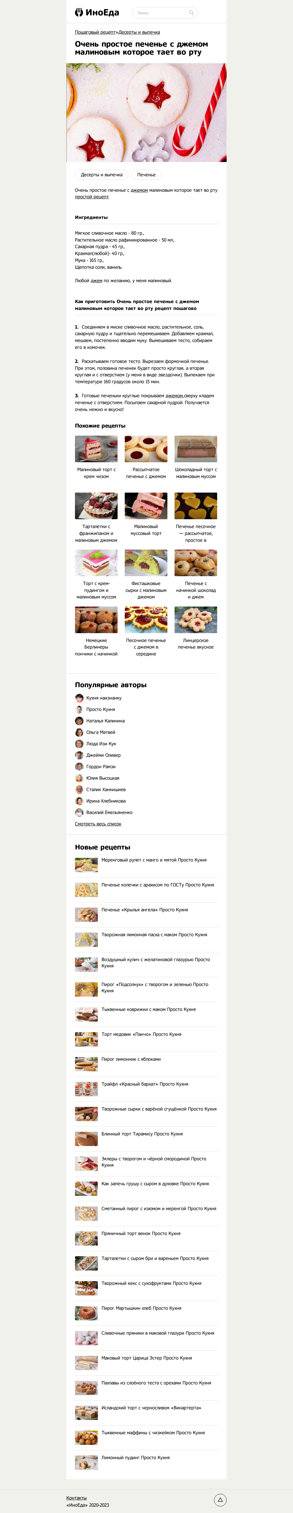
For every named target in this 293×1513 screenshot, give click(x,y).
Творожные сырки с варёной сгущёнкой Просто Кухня (146, 1109)
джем (96, 280)
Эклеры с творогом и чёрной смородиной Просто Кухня (140, 1162)
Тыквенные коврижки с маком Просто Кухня (135, 1010)
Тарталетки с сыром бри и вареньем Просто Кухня (142, 1259)
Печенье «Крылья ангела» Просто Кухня (131, 910)
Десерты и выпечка (101, 174)
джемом (139, 190)
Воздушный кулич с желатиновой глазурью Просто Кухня (142, 963)
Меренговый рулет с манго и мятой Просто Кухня (141, 860)
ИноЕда (97, 12)
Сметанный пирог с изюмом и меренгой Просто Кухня (145, 1209)
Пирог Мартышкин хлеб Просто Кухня (128, 1308)
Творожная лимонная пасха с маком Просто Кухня (141, 935)
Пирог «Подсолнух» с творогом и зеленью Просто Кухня (141, 988)
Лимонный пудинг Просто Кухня (122, 1458)
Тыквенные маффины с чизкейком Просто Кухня (140, 1433)
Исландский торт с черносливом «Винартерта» (138, 1408)
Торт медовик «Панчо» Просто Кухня (128, 1035)
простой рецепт (92, 197)
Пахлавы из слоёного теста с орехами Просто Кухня (143, 1383)
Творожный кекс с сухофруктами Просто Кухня (138, 1284)
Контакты (76, 1498)
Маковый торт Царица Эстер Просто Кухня (133, 1358)
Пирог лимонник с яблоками (118, 1059)
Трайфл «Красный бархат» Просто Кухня (131, 1084)
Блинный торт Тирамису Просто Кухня (129, 1134)
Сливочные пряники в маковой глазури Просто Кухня (144, 1333)
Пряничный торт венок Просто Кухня (128, 1234)
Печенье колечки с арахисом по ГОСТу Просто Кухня (144, 885)
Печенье (146, 174)
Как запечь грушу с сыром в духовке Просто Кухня (142, 1184)
